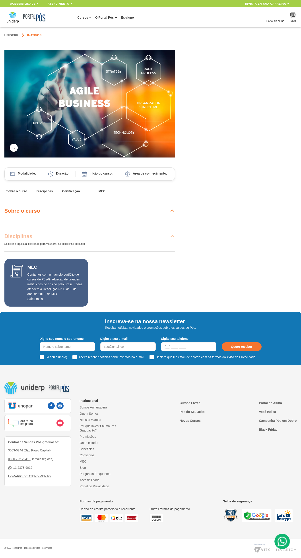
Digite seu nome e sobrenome (62, 338)
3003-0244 (16, 450)
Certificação (71, 191)
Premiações (88, 436)
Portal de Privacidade (94, 486)
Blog (83, 467)
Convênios (87, 455)
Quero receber (241, 346)
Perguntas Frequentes (95, 474)
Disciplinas (45, 191)
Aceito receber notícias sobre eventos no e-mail (111, 357)
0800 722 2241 (19, 459)
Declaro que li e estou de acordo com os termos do (205, 357)
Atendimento (60, 3)
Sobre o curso (16, 191)
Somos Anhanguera (93, 407)
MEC (102, 191)
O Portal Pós (104, 17)
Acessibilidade (24, 3)
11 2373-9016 (20, 468)
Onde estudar (89, 443)
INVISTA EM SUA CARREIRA (267, 3)
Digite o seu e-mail (114, 338)
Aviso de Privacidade (241, 357)
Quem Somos (89, 413)
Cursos (83, 17)
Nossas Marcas (90, 420)
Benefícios (87, 449)
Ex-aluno (127, 17)
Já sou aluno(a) (56, 357)
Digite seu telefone (174, 338)
